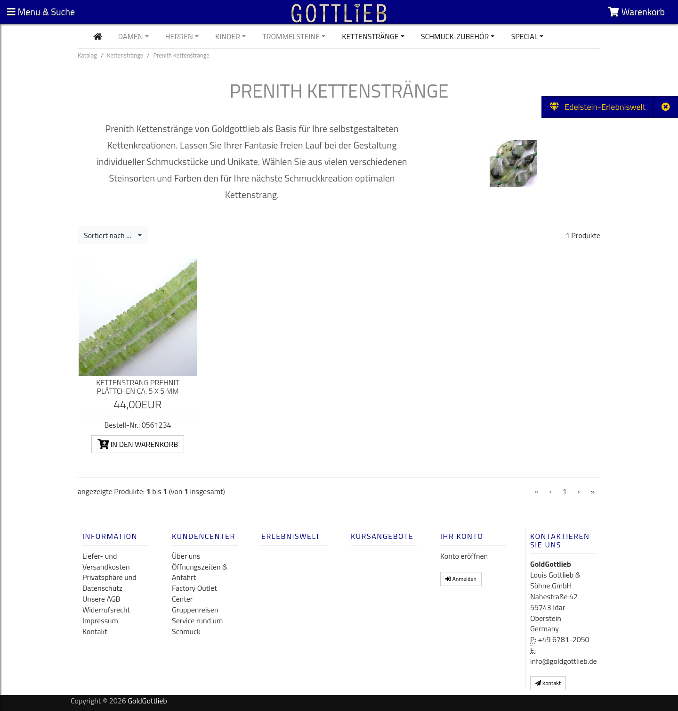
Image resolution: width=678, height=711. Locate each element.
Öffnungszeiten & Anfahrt (199, 572)
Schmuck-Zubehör (455, 36)
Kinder (227, 36)
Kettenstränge (370, 36)
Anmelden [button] (460, 578)
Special (524, 36)
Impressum (100, 620)
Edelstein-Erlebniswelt (597, 106)
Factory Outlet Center (194, 593)
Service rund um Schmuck (197, 626)
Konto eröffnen (464, 556)
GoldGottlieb (147, 700)
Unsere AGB (101, 598)
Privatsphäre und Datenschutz (109, 582)
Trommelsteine (291, 36)
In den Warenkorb (137, 444)
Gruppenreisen (195, 609)
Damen (130, 36)
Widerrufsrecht (106, 609)
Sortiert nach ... (110, 235)
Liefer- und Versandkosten (106, 561)
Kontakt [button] (548, 682)
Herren (179, 36)
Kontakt (94, 631)
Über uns (186, 556)
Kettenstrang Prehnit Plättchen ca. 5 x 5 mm (137, 387)
